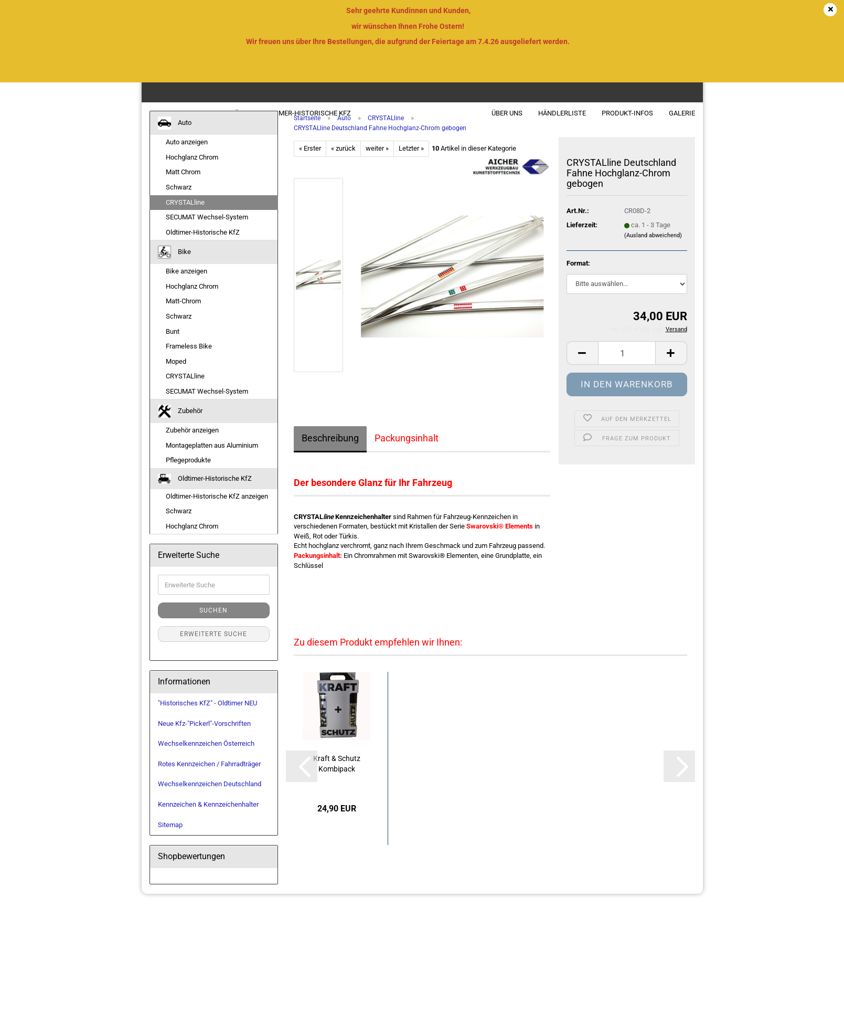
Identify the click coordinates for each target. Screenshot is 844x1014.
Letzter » (411, 163)
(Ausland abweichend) (653, 250)
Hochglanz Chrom (192, 172)
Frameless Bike (189, 361)
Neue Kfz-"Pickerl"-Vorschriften (204, 738)
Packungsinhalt (407, 453)
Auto (159, 113)
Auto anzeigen (187, 157)
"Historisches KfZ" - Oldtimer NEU (207, 718)
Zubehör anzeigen (192, 445)
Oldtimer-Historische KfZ (305, 113)
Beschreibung (330, 453)
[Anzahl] (627, 368)
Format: (578, 278)
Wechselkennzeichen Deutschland (209, 799)
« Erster (310, 163)
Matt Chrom (183, 187)
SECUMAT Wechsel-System (207, 232)
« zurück (343, 163)
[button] (582, 368)
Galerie (682, 113)
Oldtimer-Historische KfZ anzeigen (217, 511)
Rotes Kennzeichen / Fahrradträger (209, 779)
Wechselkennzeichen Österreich (206, 759)
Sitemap (170, 839)
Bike (191, 113)
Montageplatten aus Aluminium (212, 460)
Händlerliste (562, 113)
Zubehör (228, 113)
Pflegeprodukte (188, 475)
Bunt (172, 346)
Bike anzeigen (186, 286)
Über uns (507, 113)
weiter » (377, 163)
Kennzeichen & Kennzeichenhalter (208, 819)
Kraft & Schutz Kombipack (336, 778)
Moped (176, 376)
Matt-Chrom (183, 316)
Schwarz (178, 202)
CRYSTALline (185, 217)
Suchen (213, 625)
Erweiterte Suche (213, 649)
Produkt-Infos (627, 113)
